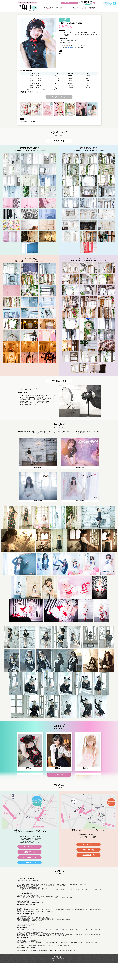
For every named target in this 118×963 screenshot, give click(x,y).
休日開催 (64, 19)
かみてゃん (24, 121)
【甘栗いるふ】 (69, 47)
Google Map (29, 846)
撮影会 (64, 21)
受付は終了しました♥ (59, 97)
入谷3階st (64, 18)
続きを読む (59, 775)
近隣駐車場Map (29, 852)
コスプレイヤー (34, 121)
